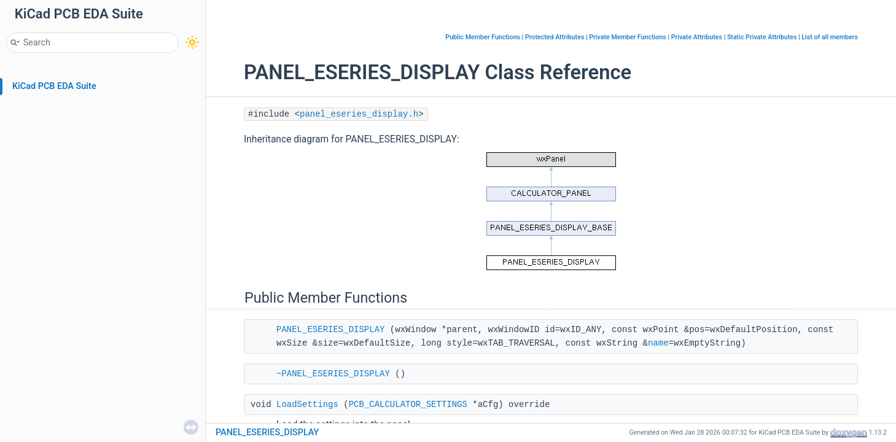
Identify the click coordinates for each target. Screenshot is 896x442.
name (658, 343)
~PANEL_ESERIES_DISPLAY (333, 374)
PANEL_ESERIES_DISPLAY (330, 330)
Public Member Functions (482, 37)
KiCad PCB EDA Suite (54, 86)
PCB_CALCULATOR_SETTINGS (408, 404)
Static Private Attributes (762, 37)
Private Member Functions (627, 37)
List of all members (829, 37)
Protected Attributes (554, 37)
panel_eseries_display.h (359, 114)
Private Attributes (696, 37)
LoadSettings (307, 404)
